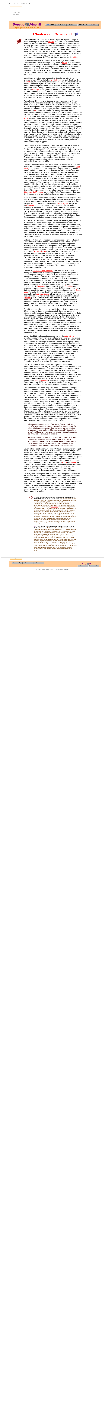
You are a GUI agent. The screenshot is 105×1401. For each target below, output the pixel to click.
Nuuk (26, 118)
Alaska (64, 63)
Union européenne (41, 380)
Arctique (51, 42)
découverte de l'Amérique (33, 192)
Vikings (75, 57)
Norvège (35, 89)
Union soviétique (42, 294)
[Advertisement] (93, 13)
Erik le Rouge (56, 80)
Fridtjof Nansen (40, 251)
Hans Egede (63, 203)
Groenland (54, 507)
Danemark (30, 205)
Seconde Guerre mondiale (43, 271)
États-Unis (69, 286)
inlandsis (28, 298)
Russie (73, 462)
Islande (28, 82)
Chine (64, 462)
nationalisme (69, 336)
